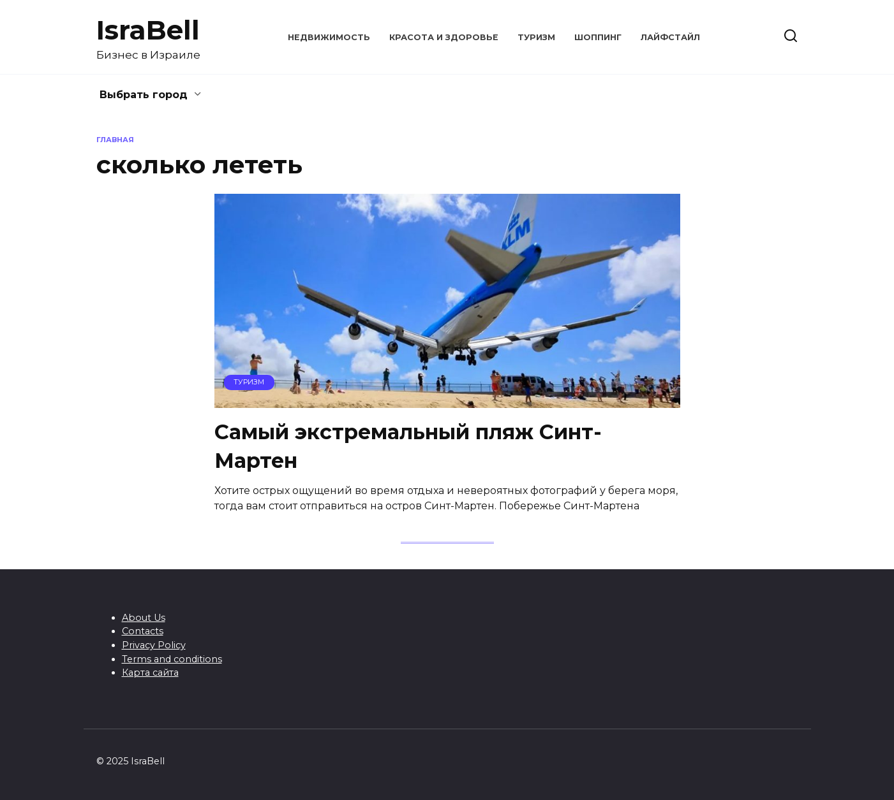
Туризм (536, 37)
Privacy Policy (154, 645)
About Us (143, 617)
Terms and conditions (172, 659)
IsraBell (148, 30)
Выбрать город (144, 95)
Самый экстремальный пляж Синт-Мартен (408, 446)
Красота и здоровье (443, 37)
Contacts (142, 631)
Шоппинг (598, 37)
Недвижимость (329, 37)
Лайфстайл (670, 37)
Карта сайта (150, 672)
